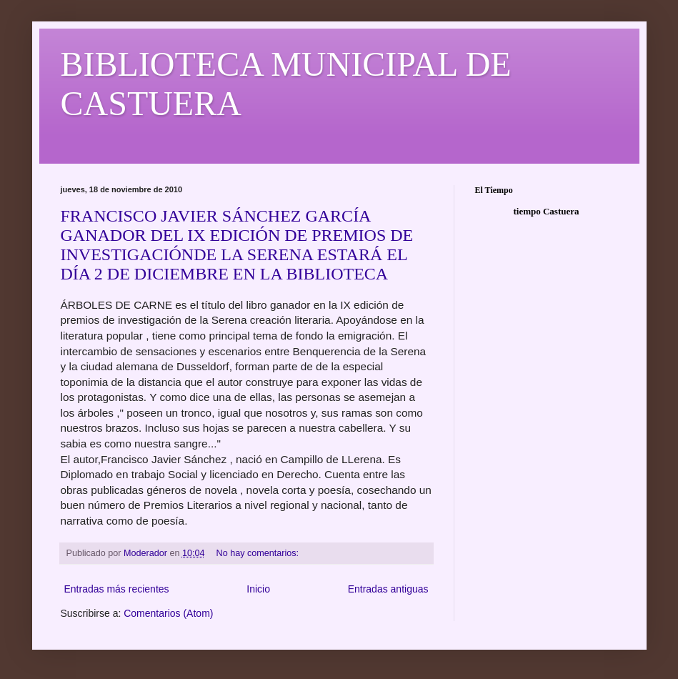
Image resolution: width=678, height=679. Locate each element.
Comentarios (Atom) (168, 613)
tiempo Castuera (546, 211)
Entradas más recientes (116, 589)
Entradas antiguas (388, 589)
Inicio (258, 589)
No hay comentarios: (258, 553)
